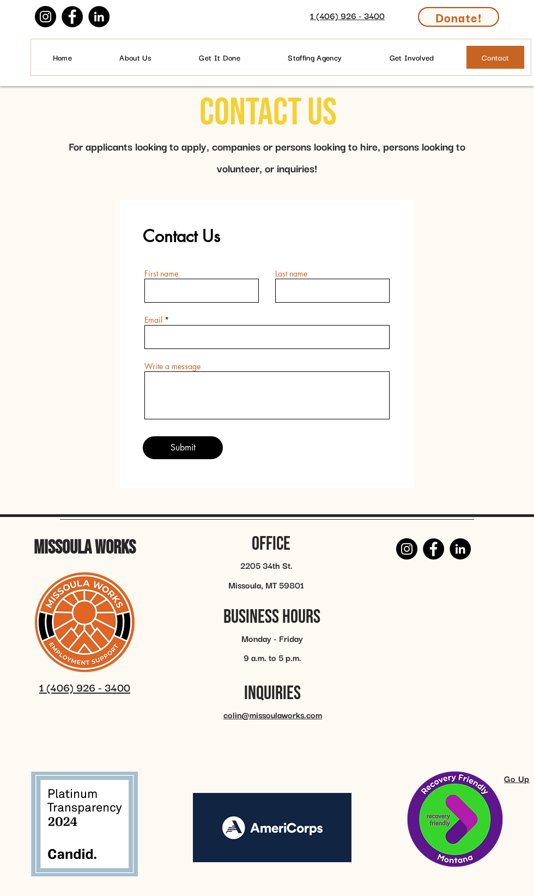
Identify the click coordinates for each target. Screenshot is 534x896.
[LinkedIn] (99, 16)
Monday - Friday (272, 638)
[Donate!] (458, 17)
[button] (412, 57)
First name (161, 274)
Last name (291, 274)
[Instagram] (45, 16)
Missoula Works (85, 548)
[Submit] (183, 447)
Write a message (172, 366)
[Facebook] (72, 16)
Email (153, 320)
